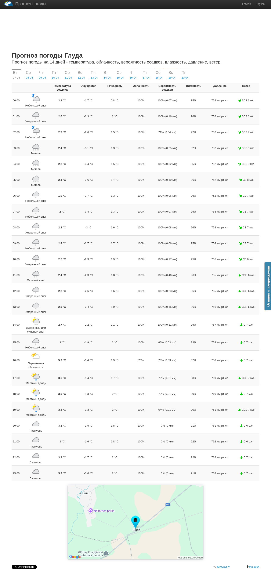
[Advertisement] (135, 29)
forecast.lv (223, 566)
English (260, 4)
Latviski (246, 4)
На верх (252, 566)
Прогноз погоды (25, 3)
